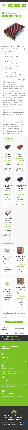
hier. (23, 424)
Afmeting (7, 56)
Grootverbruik (18, 417)
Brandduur (8, 54)
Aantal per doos (9, 66)
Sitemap (18, 419)
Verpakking (8, 63)
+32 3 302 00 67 (13, 336)
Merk (6, 61)
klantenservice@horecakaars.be (11, 339)
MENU (11, 5)
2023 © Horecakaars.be (11, 415)
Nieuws (17, 1)
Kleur (6, 59)
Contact (23, 1)
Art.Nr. (6, 51)
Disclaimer (11, 419)
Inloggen (5, 1)
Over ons (12, 1)
